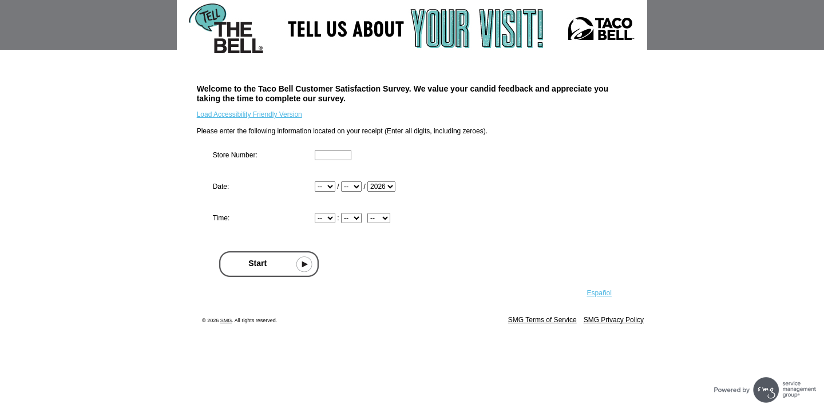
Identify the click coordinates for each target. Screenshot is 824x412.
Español (599, 293)
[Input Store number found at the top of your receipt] (333, 155)
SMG (226, 320)
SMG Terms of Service (542, 320)
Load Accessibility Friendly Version (249, 114)
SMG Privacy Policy (614, 320)
